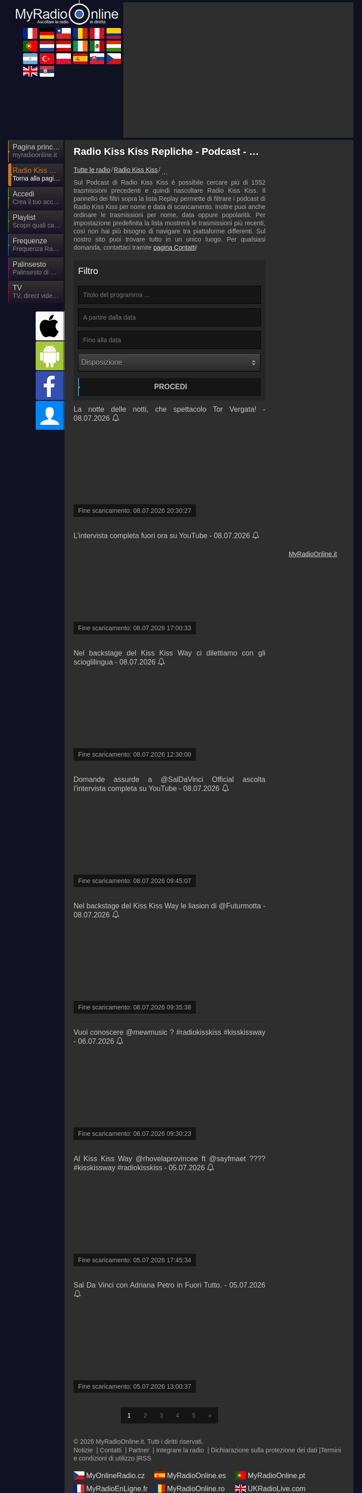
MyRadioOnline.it (313, 554)
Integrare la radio (180, 1450)
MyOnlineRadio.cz (109, 1475)
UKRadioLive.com (270, 1488)
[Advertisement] (238, 70)
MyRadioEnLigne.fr (111, 1488)
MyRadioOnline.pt (270, 1475)
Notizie (83, 1450)
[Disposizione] (169, 362)
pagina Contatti (174, 247)
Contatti (110, 1450)
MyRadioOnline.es (190, 1475)
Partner (139, 1450)
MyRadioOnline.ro (189, 1488)
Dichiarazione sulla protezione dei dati (264, 1450)
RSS (144, 1458)
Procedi (170, 387)
